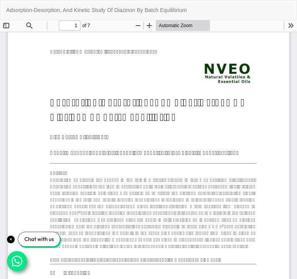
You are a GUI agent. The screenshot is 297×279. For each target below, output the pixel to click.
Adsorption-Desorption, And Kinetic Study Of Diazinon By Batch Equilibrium (96, 10)
